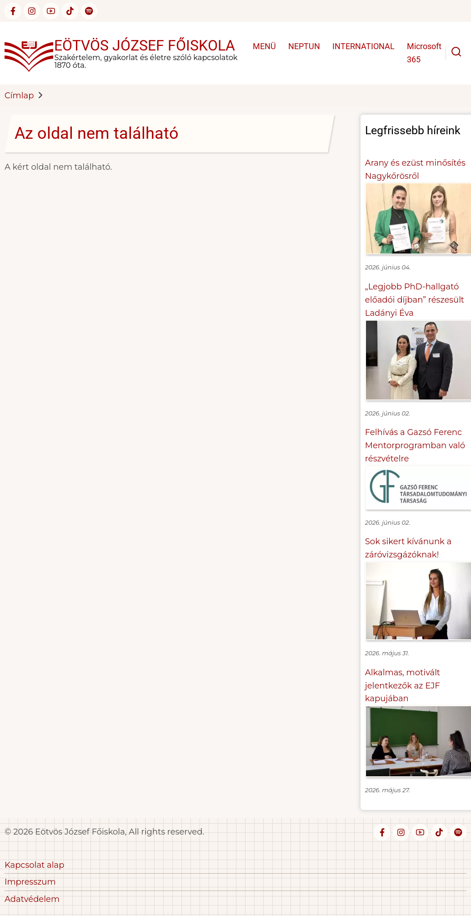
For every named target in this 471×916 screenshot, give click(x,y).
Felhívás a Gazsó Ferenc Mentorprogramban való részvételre (415, 445)
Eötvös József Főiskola (144, 45)
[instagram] (32, 11)
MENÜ (264, 46)
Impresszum (30, 882)
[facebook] (13, 11)
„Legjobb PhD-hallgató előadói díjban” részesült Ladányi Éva (414, 300)
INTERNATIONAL (363, 46)
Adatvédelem (32, 899)
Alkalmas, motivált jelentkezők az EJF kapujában (402, 686)
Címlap (19, 96)
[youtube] (51, 11)
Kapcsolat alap (34, 865)
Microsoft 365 (424, 52)
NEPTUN (304, 46)
